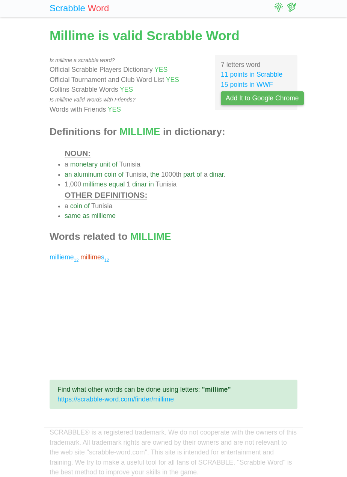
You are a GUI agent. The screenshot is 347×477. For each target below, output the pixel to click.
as (86, 216)
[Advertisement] (173, 321)
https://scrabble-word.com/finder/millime (115, 399)
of (115, 164)
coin (110, 174)
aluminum (88, 174)
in (151, 184)
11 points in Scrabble (251, 74)
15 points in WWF (247, 84)
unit (105, 164)
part (189, 174)
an (68, 174)
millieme (103, 216)
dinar (216, 174)
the (154, 174)
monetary (84, 164)
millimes (95, 184)
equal (117, 184)
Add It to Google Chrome (262, 98)
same (73, 216)
